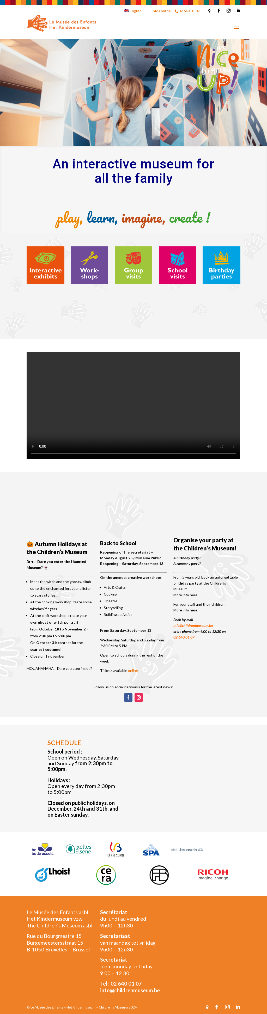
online (133, 670)
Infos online (161, 11)
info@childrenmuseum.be (193, 625)
